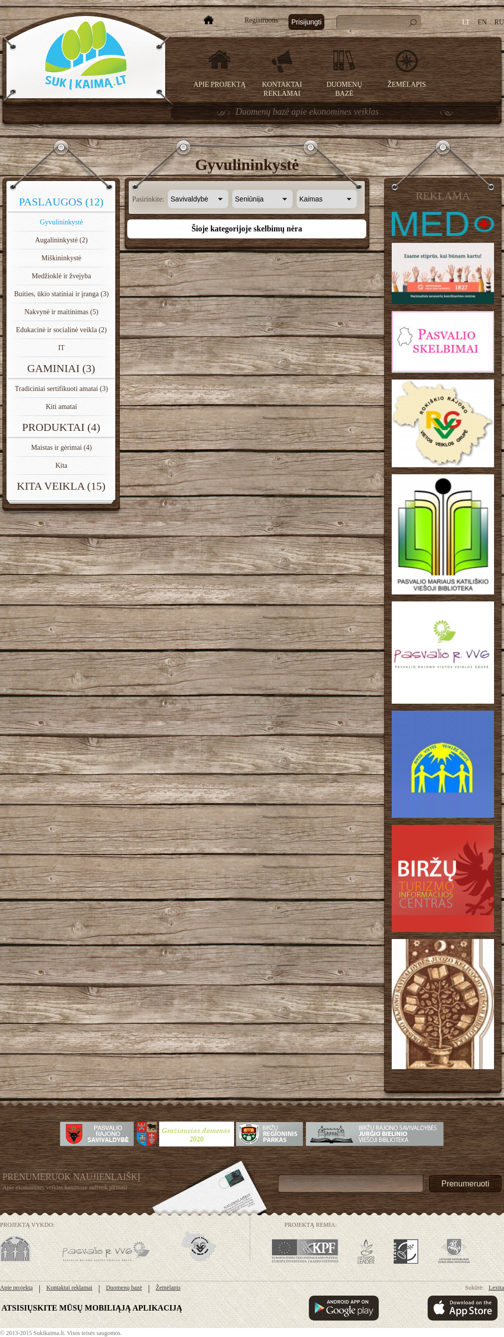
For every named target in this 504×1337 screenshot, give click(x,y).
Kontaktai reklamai (69, 1287)
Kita (61, 465)
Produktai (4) (61, 427)
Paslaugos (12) (61, 201)
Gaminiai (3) (61, 368)
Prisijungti (306, 22)
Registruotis (261, 20)
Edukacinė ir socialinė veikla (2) (61, 330)
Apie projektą (220, 84)
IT (61, 348)
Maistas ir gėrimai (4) (61, 447)
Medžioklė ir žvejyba (61, 276)
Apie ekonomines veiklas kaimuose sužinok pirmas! (64, 1187)
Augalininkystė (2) (61, 240)
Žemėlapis (407, 84)
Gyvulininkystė (61, 222)
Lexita (496, 1287)
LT (466, 22)
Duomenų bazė (124, 1287)
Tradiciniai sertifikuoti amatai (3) (61, 388)
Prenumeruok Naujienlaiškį (71, 1177)
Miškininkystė (61, 258)
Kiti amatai (61, 406)
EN (482, 22)
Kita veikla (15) (61, 486)
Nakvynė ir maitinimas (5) (61, 312)
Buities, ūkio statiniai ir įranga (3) (61, 294)
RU (499, 22)
